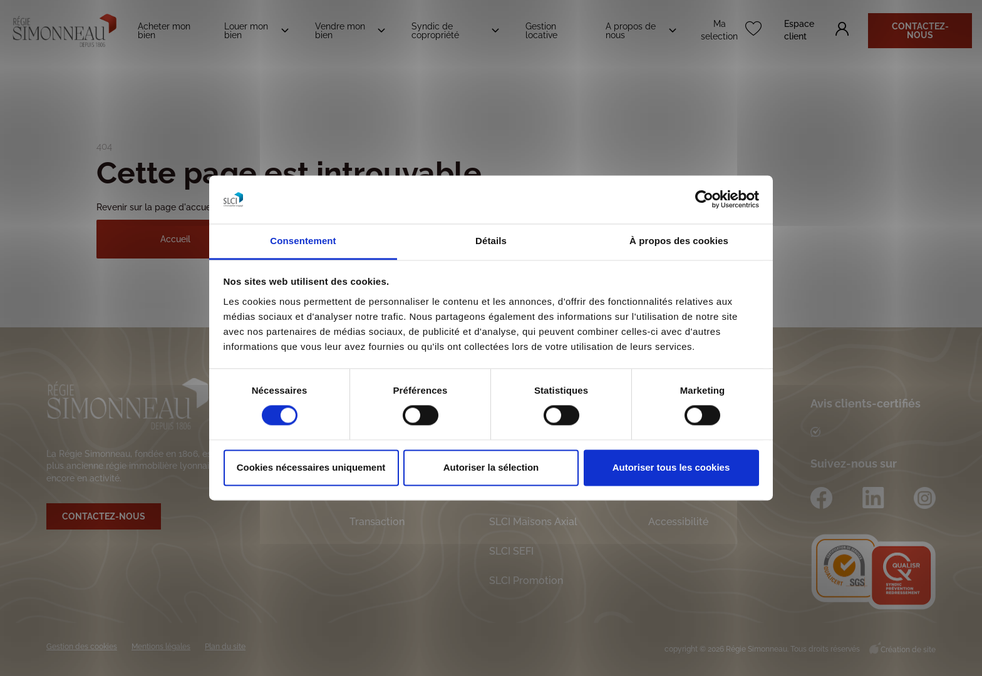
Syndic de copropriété (435, 30)
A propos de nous (631, 30)
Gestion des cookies (81, 646)
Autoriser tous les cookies (671, 467)
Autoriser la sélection (491, 467)
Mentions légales (161, 646)
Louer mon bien (246, 30)
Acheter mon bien (164, 30)
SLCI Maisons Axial (533, 522)
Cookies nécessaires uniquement (311, 467)
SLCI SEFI (511, 551)
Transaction (377, 522)
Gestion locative (541, 30)
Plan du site (225, 646)
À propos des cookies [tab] (678, 240)
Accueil (175, 239)
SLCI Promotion (526, 580)
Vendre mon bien (340, 30)
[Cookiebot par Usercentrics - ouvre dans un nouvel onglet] (704, 199)
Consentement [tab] (303, 240)
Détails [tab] (491, 240)
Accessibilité (678, 522)
